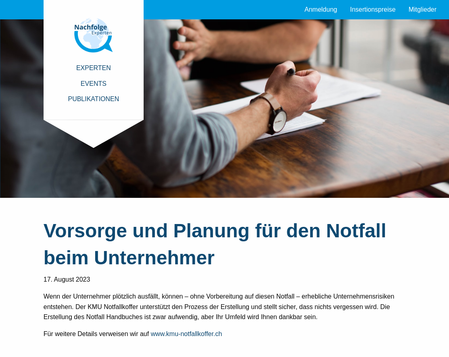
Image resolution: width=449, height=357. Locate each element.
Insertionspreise (373, 9)
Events (94, 83)
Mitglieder (422, 9)
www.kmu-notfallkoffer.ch (186, 333)
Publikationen (93, 98)
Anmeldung (321, 9)
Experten (93, 67)
